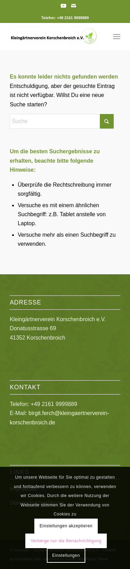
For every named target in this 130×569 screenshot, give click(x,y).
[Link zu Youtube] (63, 5)
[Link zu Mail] (73, 5)
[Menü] (116, 36)
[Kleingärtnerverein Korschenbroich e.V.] (54, 36)
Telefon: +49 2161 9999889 (65, 18)
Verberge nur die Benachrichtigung (66, 540)
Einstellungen (66, 555)
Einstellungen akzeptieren (66, 525)
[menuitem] (116, 36)
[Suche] (62, 121)
